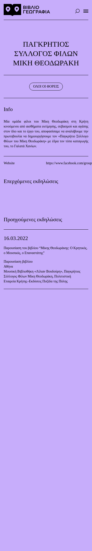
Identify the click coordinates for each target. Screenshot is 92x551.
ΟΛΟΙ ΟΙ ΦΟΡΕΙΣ (46, 86)
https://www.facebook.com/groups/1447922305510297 (67, 163)
